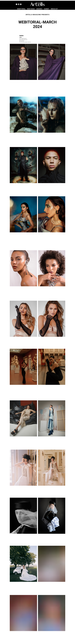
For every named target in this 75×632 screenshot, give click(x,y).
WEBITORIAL (21, 9)
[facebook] (16, 4)
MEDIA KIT (54, 9)
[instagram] (18, 4)
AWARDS (39, 9)
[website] (20, 4)
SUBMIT (46, 9)
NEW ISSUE (31, 9)
